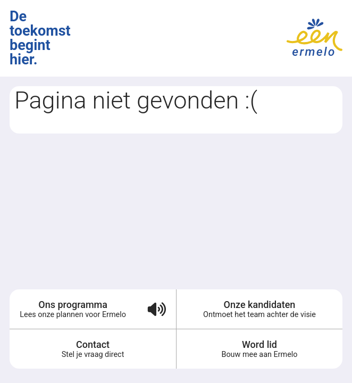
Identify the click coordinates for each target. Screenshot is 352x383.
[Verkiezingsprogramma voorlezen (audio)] (156, 309)
